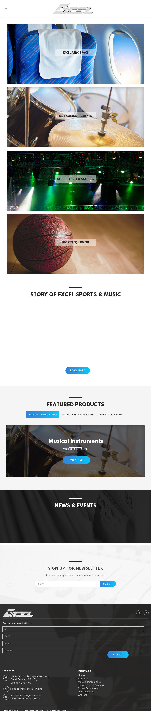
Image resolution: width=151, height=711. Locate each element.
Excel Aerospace (75, 53)
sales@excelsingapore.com (26, 699)
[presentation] (17, 663)
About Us (83, 682)
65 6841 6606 (34, 692)
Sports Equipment (75, 242)
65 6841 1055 (17, 692)
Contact (82, 699)
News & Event (86, 695)
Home (81, 679)
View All (76, 464)
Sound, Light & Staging (75, 179)
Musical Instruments (75, 116)
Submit (108, 587)
